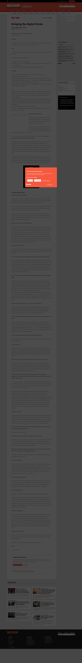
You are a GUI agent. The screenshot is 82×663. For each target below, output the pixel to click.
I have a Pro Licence (46, 180)
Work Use (30, 180)
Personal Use (37, 180)
